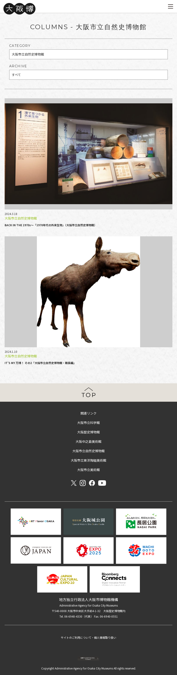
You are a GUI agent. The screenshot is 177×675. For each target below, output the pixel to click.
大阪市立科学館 (88, 422)
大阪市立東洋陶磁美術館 (88, 460)
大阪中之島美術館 (88, 441)
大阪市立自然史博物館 (88, 451)
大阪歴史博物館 (88, 432)
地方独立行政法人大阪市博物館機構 (88, 599)
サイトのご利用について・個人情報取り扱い (88, 637)
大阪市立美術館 (88, 469)
